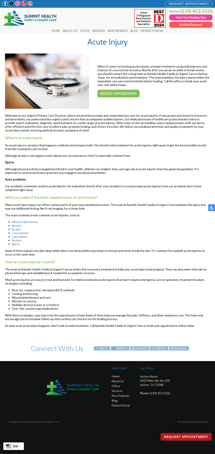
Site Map (182, 421)
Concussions (20, 233)
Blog (134, 31)
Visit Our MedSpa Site (191, 17)
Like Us (103, 348)
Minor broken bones (25, 222)
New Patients (118, 31)
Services (98, 31)
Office (84, 31)
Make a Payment (191, 24)
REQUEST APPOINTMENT (189, 4)
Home (56, 31)
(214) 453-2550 (196, 11)
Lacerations (19, 237)
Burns (16, 244)
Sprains (16, 226)
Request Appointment (118, 94)
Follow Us (122, 348)
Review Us (180, 348)
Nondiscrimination (197, 421)
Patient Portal (152, 31)
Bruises (17, 241)
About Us (70, 31)
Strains (16, 229)
